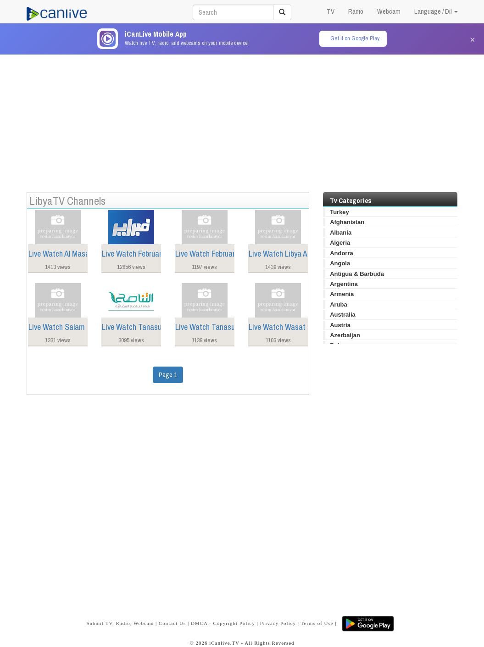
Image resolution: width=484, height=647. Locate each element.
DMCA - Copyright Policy (223, 623)
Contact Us (172, 623)
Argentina (344, 283)
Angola (340, 263)
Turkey (339, 211)
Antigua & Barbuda (357, 273)
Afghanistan (347, 222)
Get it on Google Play (354, 38)
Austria (340, 325)
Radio (355, 11)
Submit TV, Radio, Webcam (120, 623)
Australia (343, 314)
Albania (340, 232)
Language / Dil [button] (436, 11)
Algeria (340, 242)
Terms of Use (317, 623)
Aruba (338, 304)
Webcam (389, 11)
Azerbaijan (345, 335)
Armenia (342, 294)
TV (330, 11)
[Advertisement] (242, 119)
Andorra (341, 253)
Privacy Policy (278, 623)
